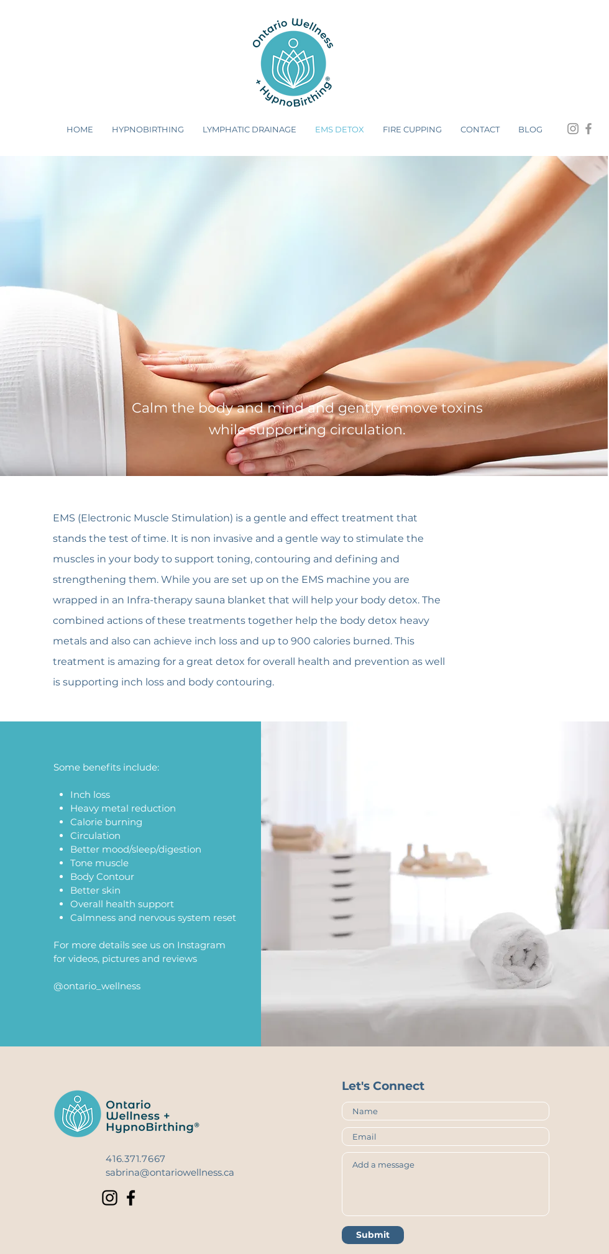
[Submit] (373, 1235)
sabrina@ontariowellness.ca (170, 1172)
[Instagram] (109, 1198)
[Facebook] (131, 1198)
